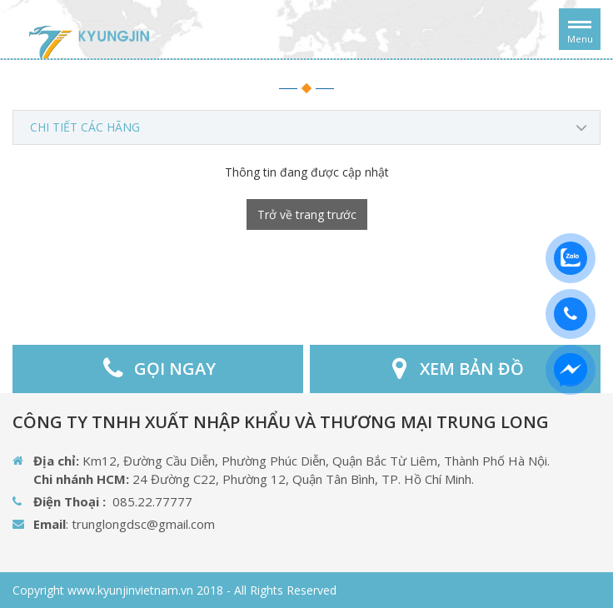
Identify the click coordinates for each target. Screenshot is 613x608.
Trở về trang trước (306, 214)
